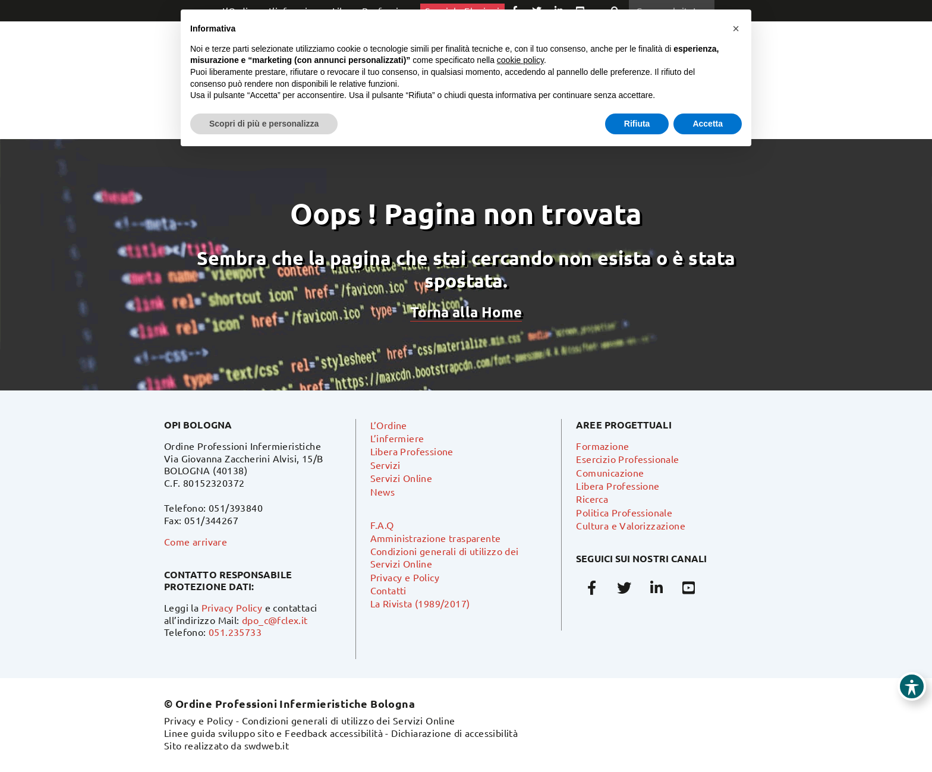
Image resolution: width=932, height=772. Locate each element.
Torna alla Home (466, 312)
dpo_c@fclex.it (275, 620)
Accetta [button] (707, 123)
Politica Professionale (624, 512)
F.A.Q (382, 525)
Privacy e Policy (404, 577)
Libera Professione (412, 451)
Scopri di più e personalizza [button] (264, 123)
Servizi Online (401, 478)
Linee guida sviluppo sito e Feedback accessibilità (273, 733)
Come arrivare (195, 541)
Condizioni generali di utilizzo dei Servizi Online (348, 720)
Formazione (602, 446)
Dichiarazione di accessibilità (454, 733)
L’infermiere (397, 438)
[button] (735, 28)
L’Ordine (388, 425)
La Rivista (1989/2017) (420, 603)
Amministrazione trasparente (435, 538)
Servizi (385, 465)
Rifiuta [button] (637, 123)
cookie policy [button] (520, 60)
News (382, 491)
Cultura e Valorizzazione (630, 525)
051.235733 (235, 632)
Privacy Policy (232, 607)
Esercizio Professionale (627, 459)
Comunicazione (610, 472)
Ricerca (592, 499)
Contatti (388, 590)
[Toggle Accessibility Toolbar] (912, 686)
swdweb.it (266, 745)
